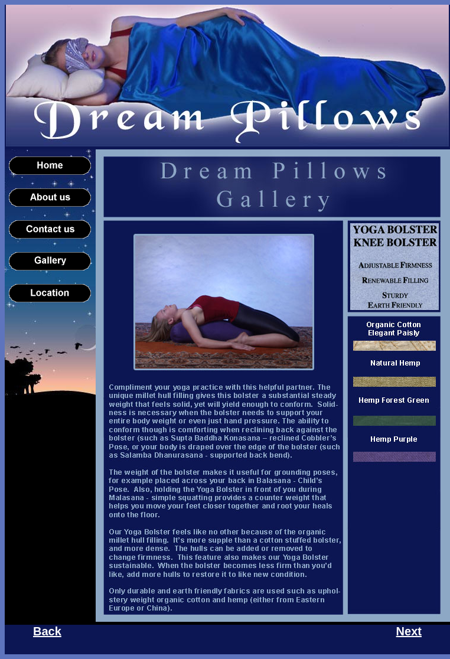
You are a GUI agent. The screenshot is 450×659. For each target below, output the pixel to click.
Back (47, 631)
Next (409, 631)
